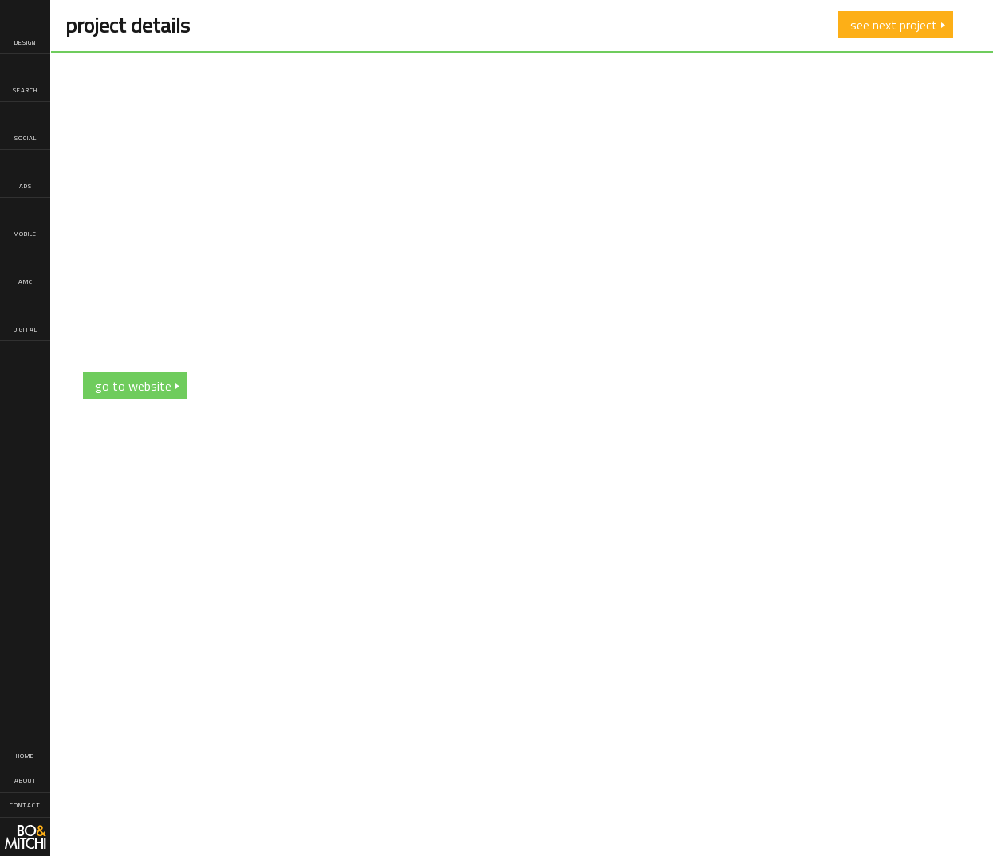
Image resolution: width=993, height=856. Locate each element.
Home (25, 755)
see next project (893, 24)
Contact (25, 805)
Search (25, 78)
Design (25, 30)
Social (25, 126)
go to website (133, 385)
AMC (25, 269)
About (25, 780)
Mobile (25, 222)
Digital (25, 317)
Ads (25, 174)
